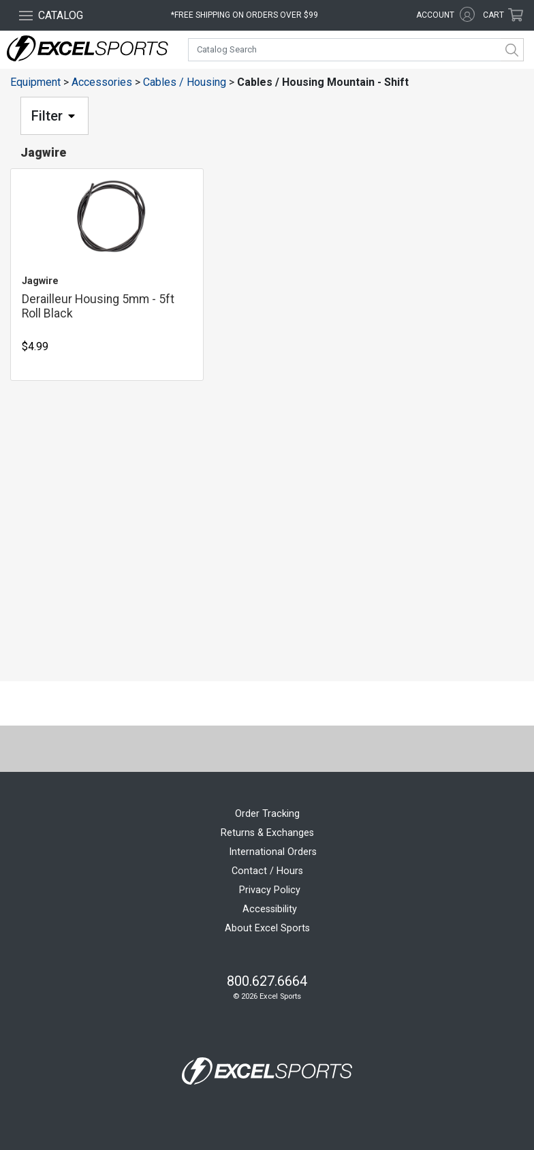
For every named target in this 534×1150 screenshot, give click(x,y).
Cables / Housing (184, 82)
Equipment (35, 82)
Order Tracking (267, 814)
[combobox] (356, 49)
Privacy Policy (269, 890)
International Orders (273, 852)
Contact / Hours (267, 871)
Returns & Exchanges (267, 833)
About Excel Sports (267, 928)
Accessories (102, 82)
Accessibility (269, 909)
